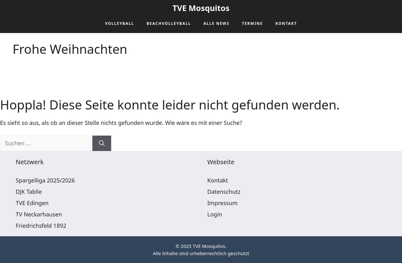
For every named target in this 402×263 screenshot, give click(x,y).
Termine (252, 23)
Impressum (222, 203)
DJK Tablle (29, 191)
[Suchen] (101, 143)
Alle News (216, 23)
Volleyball (119, 23)
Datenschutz (223, 191)
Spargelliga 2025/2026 (45, 180)
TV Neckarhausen (39, 214)
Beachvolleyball (169, 23)
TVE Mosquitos (200, 8)
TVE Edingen (32, 203)
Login (214, 214)
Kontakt (286, 23)
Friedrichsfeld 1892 (41, 225)
